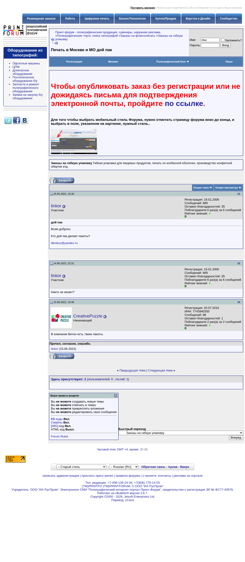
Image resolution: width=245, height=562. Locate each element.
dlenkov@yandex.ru (64, 243)
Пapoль (195, 45)
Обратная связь (153, 467)
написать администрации (61, 475)
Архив (172, 467)
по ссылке (184, 103)
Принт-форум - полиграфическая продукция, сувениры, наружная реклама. (108, 32)
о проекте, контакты (156, 475)
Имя (192, 40)
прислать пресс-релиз (97, 475)
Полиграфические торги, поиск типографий (87, 35)
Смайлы (57, 422)
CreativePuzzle (87, 316)
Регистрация (74, 61)
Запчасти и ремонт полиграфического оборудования (26, 88)
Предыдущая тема (132, 370)
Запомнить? (231, 40)
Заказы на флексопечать (137, 35)
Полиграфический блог (172, 61)
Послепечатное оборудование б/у (25, 79)
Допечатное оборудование (23, 72)
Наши (228, 61)
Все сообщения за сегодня (206, 7)
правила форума (128, 475)
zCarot (129, 500)
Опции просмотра (226, 187)
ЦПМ (16, 67)
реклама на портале (188, 475)
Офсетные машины (26, 63)
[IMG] (54, 426)
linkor (56, 205)
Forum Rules (59, 436)
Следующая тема (160, 370)
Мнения (113, 61)
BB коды (57, 419)
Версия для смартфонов (172, 7)
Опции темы (201, 187)
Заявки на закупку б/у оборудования (28, 96)
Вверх (184, 467)
